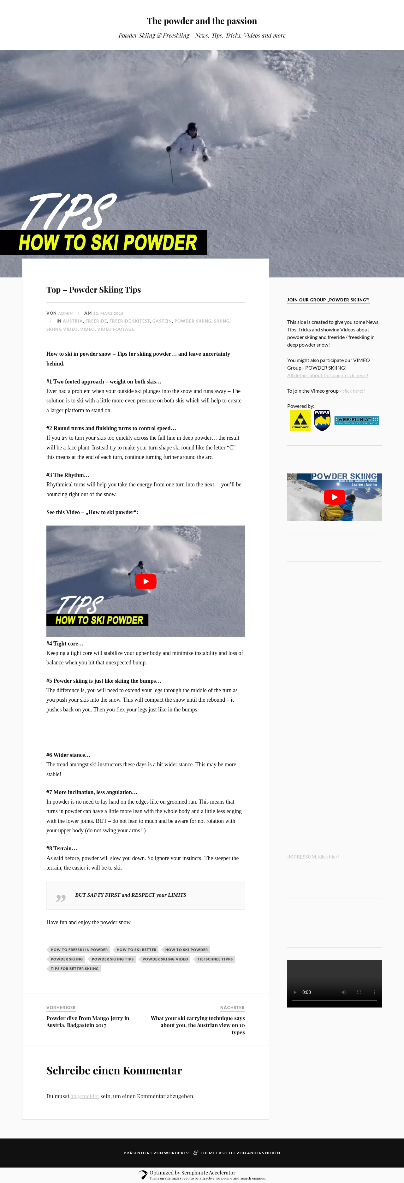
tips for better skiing (75, 968)
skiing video (62, 329)
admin (66, 313)
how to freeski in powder (79, 950)
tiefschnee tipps (215, 959)
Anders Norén (263, 1152)
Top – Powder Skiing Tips (128, 286)
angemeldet (85, 1095)
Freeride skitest (130, 321)
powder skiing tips (113, 959)
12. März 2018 (111, 313)
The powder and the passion (202, 19)
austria (73, 321)
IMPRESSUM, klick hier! (313, 856)
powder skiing (193, 321)
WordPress (177, 1152)
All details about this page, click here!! (327, 375)
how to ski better (137, 950)
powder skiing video (165, 959)
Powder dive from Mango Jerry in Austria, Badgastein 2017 (87, 1021)
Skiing (221, 321)
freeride (96, 321)
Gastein (162, 321)
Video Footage (115, 329)
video (87, 329)
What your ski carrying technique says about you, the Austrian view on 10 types (198, 1024)
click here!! (353, 391)
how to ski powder (186, 950)
